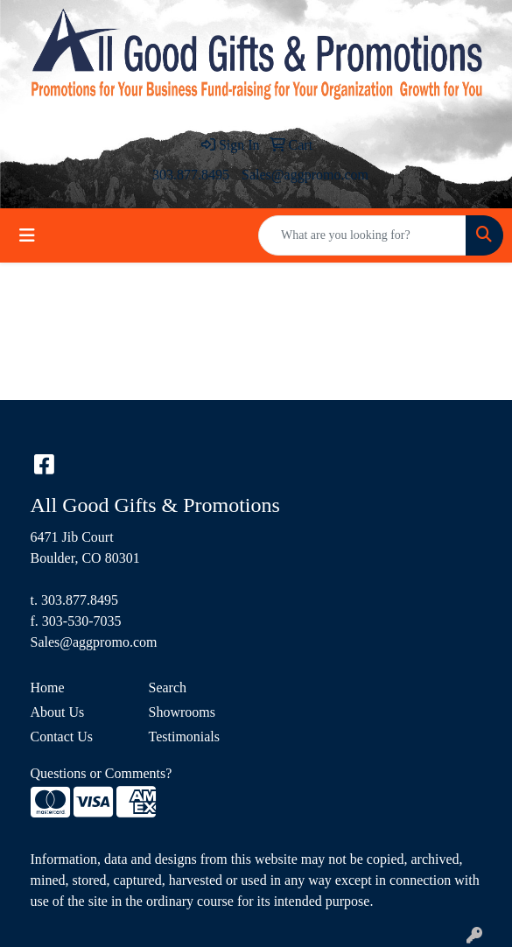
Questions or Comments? (101, 773)
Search (168, 687)
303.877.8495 (190, 174)
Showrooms (182, 712)
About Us (58, 712)
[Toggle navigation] (27, 235)
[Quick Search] (362, 235)
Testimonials (185, 736)
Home (48, 687)
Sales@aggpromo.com (305, 174)
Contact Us (62, 736)
